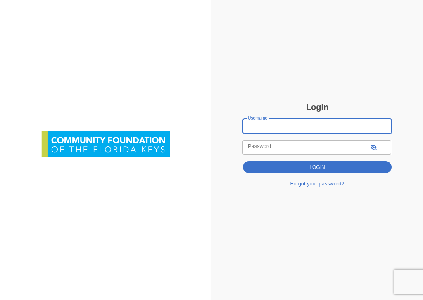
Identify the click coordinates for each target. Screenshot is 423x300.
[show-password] (374, 147)
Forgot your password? (317, 183)
